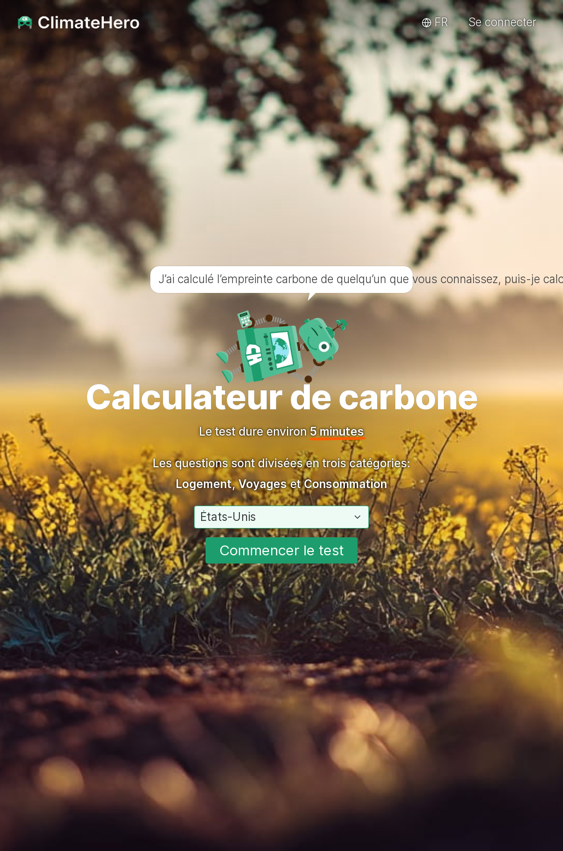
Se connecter (502, 22)
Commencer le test (281, 550)
